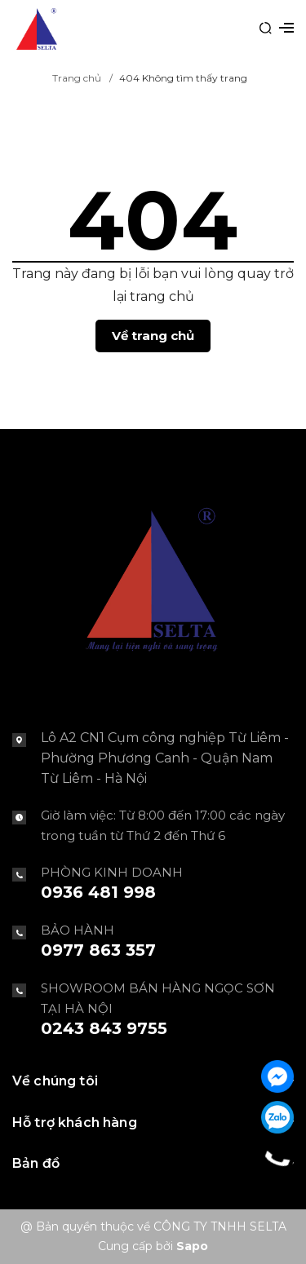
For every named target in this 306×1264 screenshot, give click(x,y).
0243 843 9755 (104, 1028)
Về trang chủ (153, 335)
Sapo (192, 1246)
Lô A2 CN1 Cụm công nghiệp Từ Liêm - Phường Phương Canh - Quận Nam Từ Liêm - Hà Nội (165, 758)
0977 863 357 (98, 950)
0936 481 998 (98, 892)
